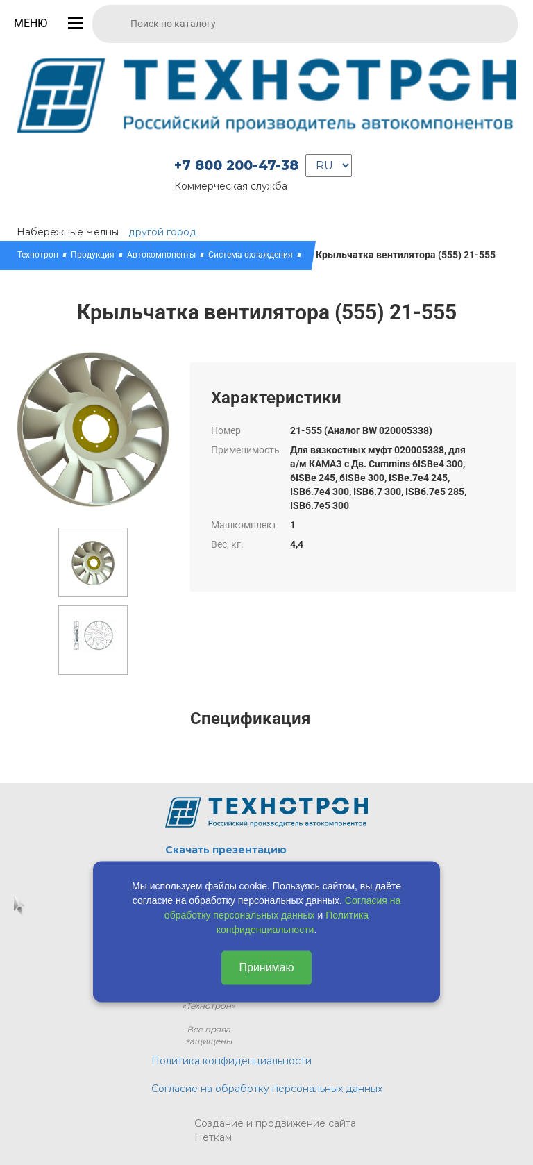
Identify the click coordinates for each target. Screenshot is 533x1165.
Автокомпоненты (161, 255)
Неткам (213, 1137)
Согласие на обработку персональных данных (266, 1088)
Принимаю (266, 967)
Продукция (93, 255)
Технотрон (37, 255)
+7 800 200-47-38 (236, 166)
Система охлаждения (250, 255)
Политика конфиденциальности (231, 1061)
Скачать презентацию (226, 850)
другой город (162, 232)
